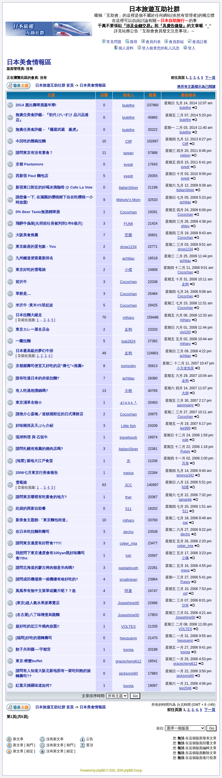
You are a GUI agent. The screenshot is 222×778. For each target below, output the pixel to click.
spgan (128, 153)
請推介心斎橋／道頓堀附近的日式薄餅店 (49, 414)
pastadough (128, 568)
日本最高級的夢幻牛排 (34, 351)
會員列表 (151, 42)
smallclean (128, 579)
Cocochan (128, 212)
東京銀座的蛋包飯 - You (36, 246)
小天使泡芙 (185, 368)
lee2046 (185, 688)
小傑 (128, 269)
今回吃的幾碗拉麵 (31, 141)
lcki (128, 555)
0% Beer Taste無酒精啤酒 (38, 212)
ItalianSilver (128, 187)
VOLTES (128, 626)
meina (128, 473)
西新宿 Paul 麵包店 (32, 176)
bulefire (128, 105)
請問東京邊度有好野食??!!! (39, 543)
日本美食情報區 (29, 62)
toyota (128, 649)
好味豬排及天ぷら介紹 (34, 425)
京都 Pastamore (29, 164)
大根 (128, 390)
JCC (128, 485)
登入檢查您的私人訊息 (159, 48)
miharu (128, 317)
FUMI (128, 224)
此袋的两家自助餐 (31, 508)
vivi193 (185, 332)
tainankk (185, 500)
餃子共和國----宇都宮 (33, 649)
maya (185, 570)
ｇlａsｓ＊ (128, 402)
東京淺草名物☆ (29, 402)
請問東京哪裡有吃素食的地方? (41, 497)
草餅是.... (23, 293)
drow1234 (128, 247)
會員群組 (174, 42)
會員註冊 (197, 42)
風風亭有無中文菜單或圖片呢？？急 (46, 591)
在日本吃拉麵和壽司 (32, 531)
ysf (185, 593)
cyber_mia (128, 543)
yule (185, 440)
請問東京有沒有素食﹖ (34, 152)
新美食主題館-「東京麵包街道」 (42, 520)
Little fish (128, 426)
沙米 (185, 605)
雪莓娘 (21, 482)
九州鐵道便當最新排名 (34, 258)
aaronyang (185, 405)
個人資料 (124, 48)
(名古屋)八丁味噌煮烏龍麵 (38, 615)
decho (128, 532)
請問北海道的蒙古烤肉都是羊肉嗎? (45, 567)
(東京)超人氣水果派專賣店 (38, 603)
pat (185, 523)
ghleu (185, 226)
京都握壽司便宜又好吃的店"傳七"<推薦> (50, 366)
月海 (185, 463)
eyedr (128, 164)
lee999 (185, 428)
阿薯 (128, 591)
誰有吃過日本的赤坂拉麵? (37, 378)
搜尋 (131, 42)
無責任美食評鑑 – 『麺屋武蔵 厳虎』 (48, 129)
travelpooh (128, 437)
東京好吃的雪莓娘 (31, 269)
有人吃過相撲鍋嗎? (32, 390)
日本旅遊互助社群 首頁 (54, 85)
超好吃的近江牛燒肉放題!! (38, 626)
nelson (185, 155)
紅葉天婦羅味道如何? (34, 685)
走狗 (185, 284)
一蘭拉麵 (23, 341)
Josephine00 (128, 603)
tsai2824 (128, 341)
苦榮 (128, 235)
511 (128, 509)
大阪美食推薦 (27, 235)
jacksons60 (128, 673)
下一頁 (210, 78)
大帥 (185, 393)
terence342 (185, 475)
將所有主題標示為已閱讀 (196, 87)
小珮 (185, 558)
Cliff (128, 141)
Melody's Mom (128, 200)
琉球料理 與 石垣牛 (32, 437)
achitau (185, 202)
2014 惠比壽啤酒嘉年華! (36, 105)
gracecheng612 (128, 661)
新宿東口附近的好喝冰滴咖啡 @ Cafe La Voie (54, 187)
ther (128, 497)
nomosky (128, 366)
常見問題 (111, 42)
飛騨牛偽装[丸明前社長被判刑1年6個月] (51, 223)
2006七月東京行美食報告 (37, 472)
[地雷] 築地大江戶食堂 (34, 461)
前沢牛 (21, 282)
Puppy (185, 451)
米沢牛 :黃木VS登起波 (34, 305)
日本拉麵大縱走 (29, 315)
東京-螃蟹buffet (29, 661)
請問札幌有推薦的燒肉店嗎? (39, 448)
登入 (189, 48)
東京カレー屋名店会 (32, 329)
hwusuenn (128, 638)
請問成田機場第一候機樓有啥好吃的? (47, 579)
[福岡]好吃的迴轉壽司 (34, 638)
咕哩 (185, 487)
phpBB (100, 770)
